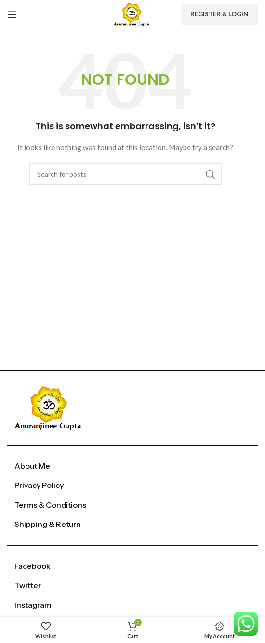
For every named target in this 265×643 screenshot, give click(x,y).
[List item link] (132, 466)
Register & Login (219, 14)
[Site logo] (132, 14)
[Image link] (49, 407)
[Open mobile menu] (12, 14)
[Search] (125, 174)
